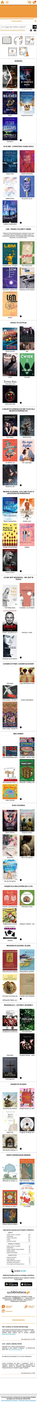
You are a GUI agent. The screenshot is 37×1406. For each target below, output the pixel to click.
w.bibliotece (18, 1298)
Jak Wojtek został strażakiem (13, 1262)
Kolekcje (22, 30)
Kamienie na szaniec (11, 1241)
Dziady (8, 1239)
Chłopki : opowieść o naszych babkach (15, 1249)
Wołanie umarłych (11, 1250)
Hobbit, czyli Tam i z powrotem (13, 1234)
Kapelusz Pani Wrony (11, 1257)
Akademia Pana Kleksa (12, 1252)
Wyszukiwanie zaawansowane (10, 30)
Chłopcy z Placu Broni (12, 1238)
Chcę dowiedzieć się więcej (9, 1400)
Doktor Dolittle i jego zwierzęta (13, 1260)
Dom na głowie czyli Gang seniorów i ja (15, 1264)
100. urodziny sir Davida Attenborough (15, 1327)
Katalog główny (17, 21)
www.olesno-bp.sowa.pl (8, 1334)
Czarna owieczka (11, 1259)
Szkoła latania (10, 1236)
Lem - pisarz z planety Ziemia (12, 1344)
